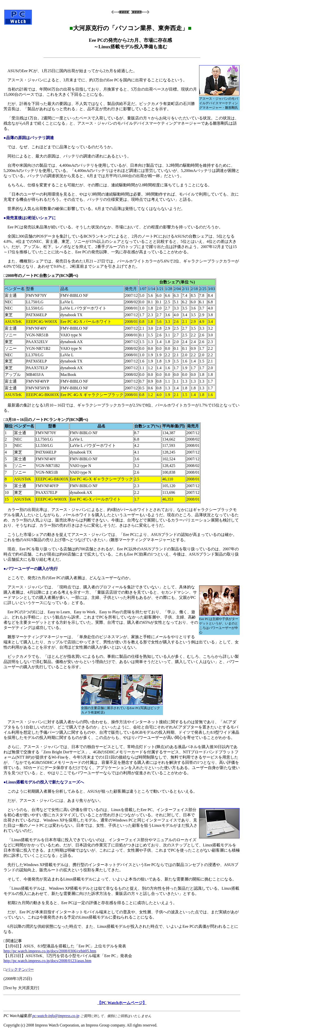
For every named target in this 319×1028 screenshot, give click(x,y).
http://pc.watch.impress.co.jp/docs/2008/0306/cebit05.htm (49, 951)
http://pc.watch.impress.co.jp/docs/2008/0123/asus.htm (47, 961)
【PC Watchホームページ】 (121, 1003)
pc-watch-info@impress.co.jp (55, 1016)
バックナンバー (20, 969)
